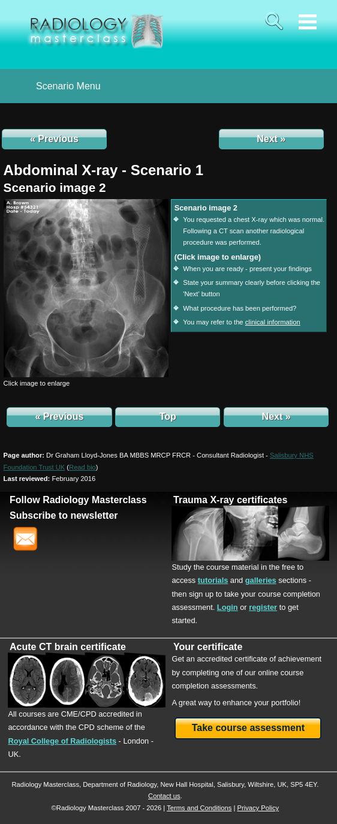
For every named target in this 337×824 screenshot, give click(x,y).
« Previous (54, 139)
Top (168, 416)
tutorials (213, 580)
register (263, 607)
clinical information (272, 322)
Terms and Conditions (199, 807)
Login (227, 607)
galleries (260, 580)
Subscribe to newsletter (64, 515)
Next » (271, 139)
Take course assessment (248, 728)
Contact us (164, 795)
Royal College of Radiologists (62, 740)
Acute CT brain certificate (68, 647)
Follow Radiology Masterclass (78, 500)
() (82, 467)
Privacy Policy (258, 807)
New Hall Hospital (186, 784)
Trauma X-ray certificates (230, 500)
